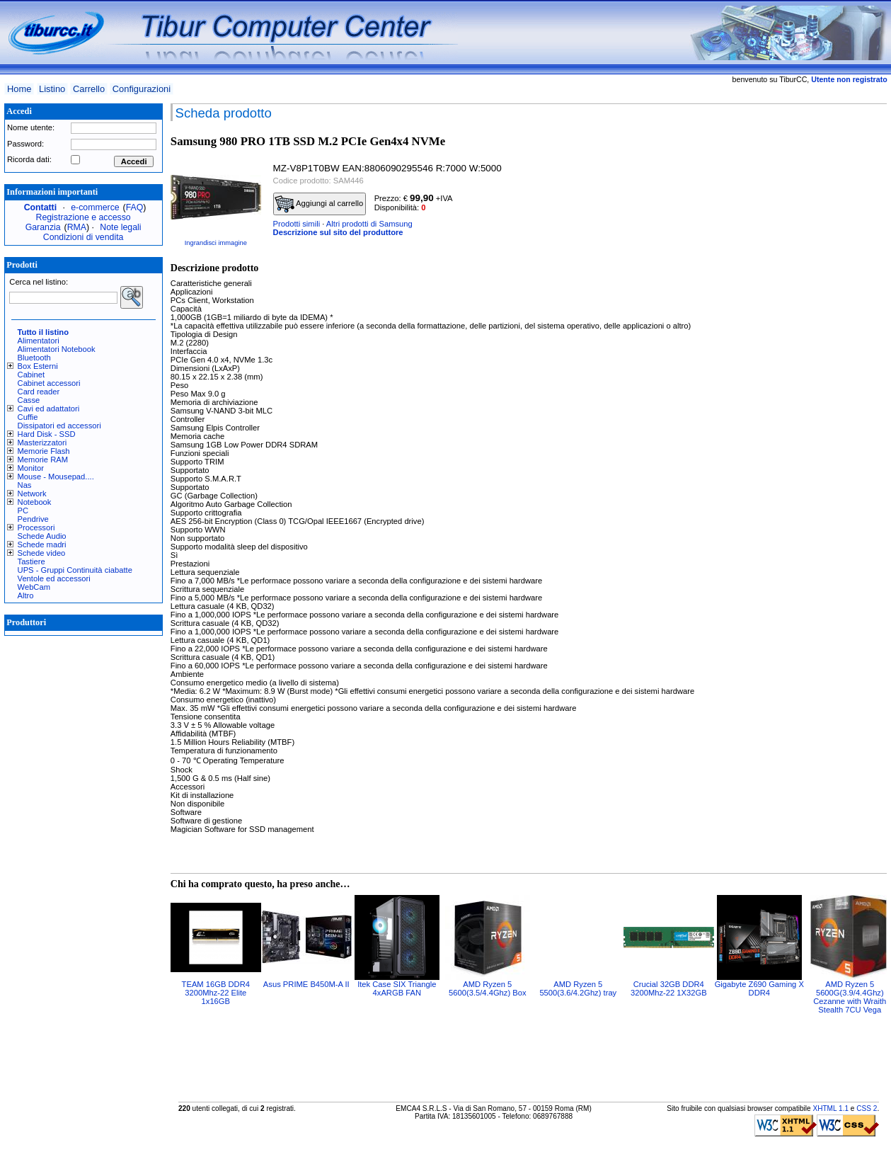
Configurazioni (142, 89)
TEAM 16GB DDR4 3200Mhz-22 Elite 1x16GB (216, 992)
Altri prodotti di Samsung (369, 223)
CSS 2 (866, 1108)
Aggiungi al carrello (319, 204)
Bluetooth (34, 357)
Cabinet (31, 374)
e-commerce (95, 207)
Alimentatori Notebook (57, 349)
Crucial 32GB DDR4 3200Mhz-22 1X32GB (669, 988)
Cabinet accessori (49, 383)
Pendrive (33, 519)
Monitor (31, 468)
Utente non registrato (849, 79)
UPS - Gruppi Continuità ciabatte (75, 570)
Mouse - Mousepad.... (56, 476)
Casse (29, 400)
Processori (36, 527)
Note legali (120, 227)
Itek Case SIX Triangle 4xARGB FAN (396, 988)
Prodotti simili (297, 223)
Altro (26, 595)
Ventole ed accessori (54, 578)
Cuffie (28, 417)
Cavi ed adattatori (49, 408)
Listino (52, 89)
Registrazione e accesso (83, 217)
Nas (25, 485)
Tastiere (31, 561)
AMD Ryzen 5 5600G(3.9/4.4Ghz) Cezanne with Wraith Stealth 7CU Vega (849, 997)
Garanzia (43, 227)
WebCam (34, 587)
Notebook (35, 502)
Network (32, 493)
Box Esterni (38, 366)
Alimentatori (38, 340)
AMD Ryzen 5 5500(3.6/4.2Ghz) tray (577, 988)
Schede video (42, 553)
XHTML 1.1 (830, 1108)
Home (19, 89)
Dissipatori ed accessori (59, 425)
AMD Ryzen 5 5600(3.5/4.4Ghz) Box (487, 988)
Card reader (39, 391)
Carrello (89, 89)
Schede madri (42, 544)
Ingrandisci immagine (216, 242)
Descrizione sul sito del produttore (338, 232)
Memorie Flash (44, 451)
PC (23, 510)
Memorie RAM (43, 459)
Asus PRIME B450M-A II (306, 984)
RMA (76, 227)
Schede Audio (42, 536)
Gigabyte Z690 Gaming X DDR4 (759, 988)
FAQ (135, 207)
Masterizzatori (42, 442)
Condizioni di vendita (83, 237)
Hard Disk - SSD (47, 434)
